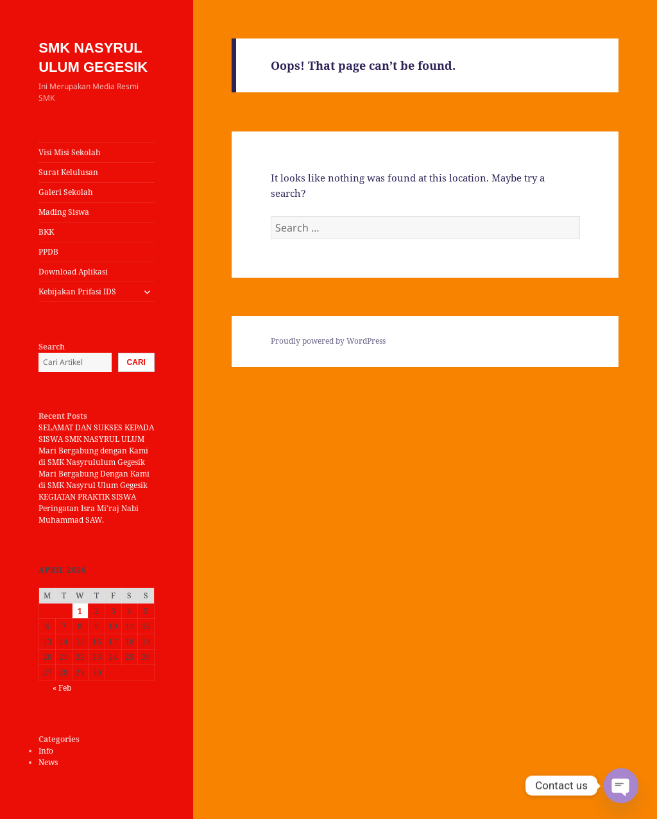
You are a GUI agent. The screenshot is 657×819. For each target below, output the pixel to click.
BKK (46, 231)
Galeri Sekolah (65, 192)
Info (45, 750)
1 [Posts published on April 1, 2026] (80, 610)
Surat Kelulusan (68, 172)
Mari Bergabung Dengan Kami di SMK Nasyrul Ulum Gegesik (93, 479)
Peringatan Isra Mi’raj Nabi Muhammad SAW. (88, 514)
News (48, 762)
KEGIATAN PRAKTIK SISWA (87, 496)
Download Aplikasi (73, 271)
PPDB (48, 251)
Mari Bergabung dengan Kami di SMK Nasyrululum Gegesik (93, 456)
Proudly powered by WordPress (328, 340)
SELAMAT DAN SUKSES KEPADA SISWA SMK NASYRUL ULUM (96, 433)
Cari (136, 362)
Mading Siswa (63, 212)
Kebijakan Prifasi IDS (77, 291)
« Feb (62, 687)
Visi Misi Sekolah (69, 152)
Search (51, 346)
